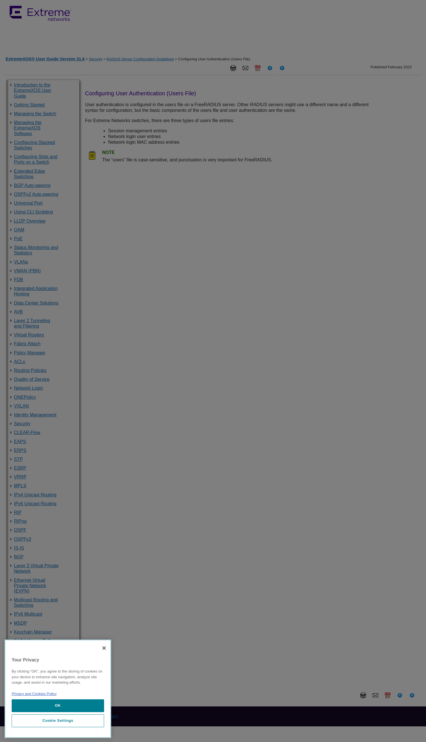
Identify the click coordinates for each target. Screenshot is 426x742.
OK (58, 705)
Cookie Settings (57, 720)
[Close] (104, 648)
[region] (58, 689)
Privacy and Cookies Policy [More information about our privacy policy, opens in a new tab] (34, 694)
